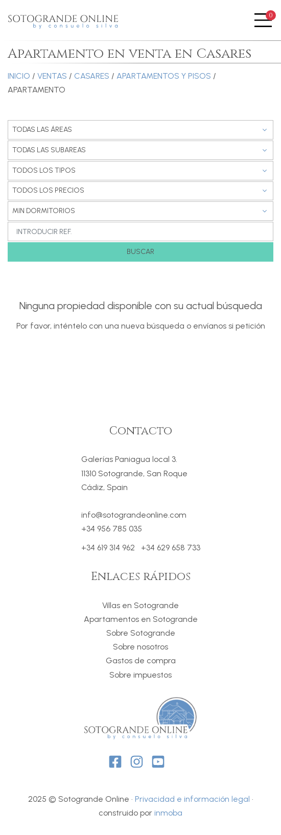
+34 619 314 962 (108, 547)
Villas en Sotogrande (140, 605)
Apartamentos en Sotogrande (141, 619)
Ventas (52, 76)
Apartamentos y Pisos (163, 76)
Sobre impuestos (140, 675)
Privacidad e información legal (192, 799)
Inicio (19, 76)
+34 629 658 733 (170, 547)
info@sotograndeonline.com (133, 515)
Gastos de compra (141, 660)
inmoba (168, 813)
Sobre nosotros (140, 647)
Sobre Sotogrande (140, 633)
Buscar (140, 251)
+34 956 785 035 (111, 529)
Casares (91, 76)
